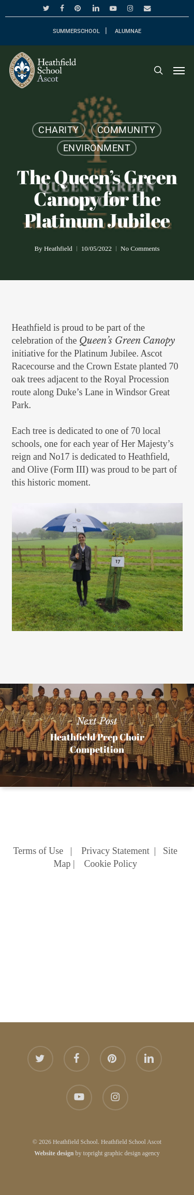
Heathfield (58, 248)
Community (126, 129)
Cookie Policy (111, 864)
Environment (97, 147)
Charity (58, 129)
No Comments (140, 248)
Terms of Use (38, 851)
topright (93, 1153)
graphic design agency (132, 1153)
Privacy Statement (115, 851)
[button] (179, 70)
